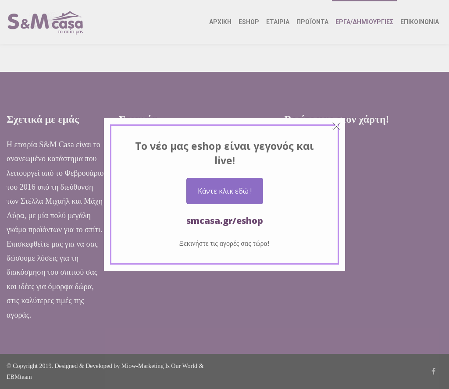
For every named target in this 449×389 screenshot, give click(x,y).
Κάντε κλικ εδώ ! (225, 191)
